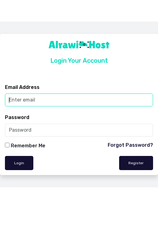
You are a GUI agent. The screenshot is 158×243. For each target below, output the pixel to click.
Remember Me (28, 146)
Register (136, 163)
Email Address (22, 87)
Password (17, 117)
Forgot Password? (130, 145)
